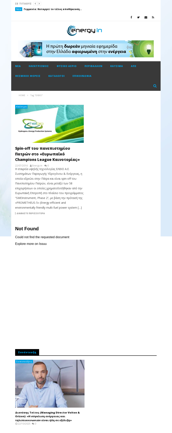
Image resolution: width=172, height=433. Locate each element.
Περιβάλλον (93, 66)
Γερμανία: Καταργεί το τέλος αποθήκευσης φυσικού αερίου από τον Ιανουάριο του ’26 (53, 9)
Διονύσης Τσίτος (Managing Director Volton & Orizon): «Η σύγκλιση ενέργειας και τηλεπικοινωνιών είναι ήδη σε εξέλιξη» (47, 416)
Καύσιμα (116, 66)
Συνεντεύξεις (24, 361)
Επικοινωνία (82, 76)
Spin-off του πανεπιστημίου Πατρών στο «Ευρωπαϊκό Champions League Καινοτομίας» (47, 154)
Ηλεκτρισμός (39, 66)
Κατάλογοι (56, 76)
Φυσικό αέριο (67, 66)
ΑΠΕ (133, 66)
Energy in (37, 165)
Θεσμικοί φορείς (27, 76)
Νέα (18, 9)
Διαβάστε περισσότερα (31, 213)
